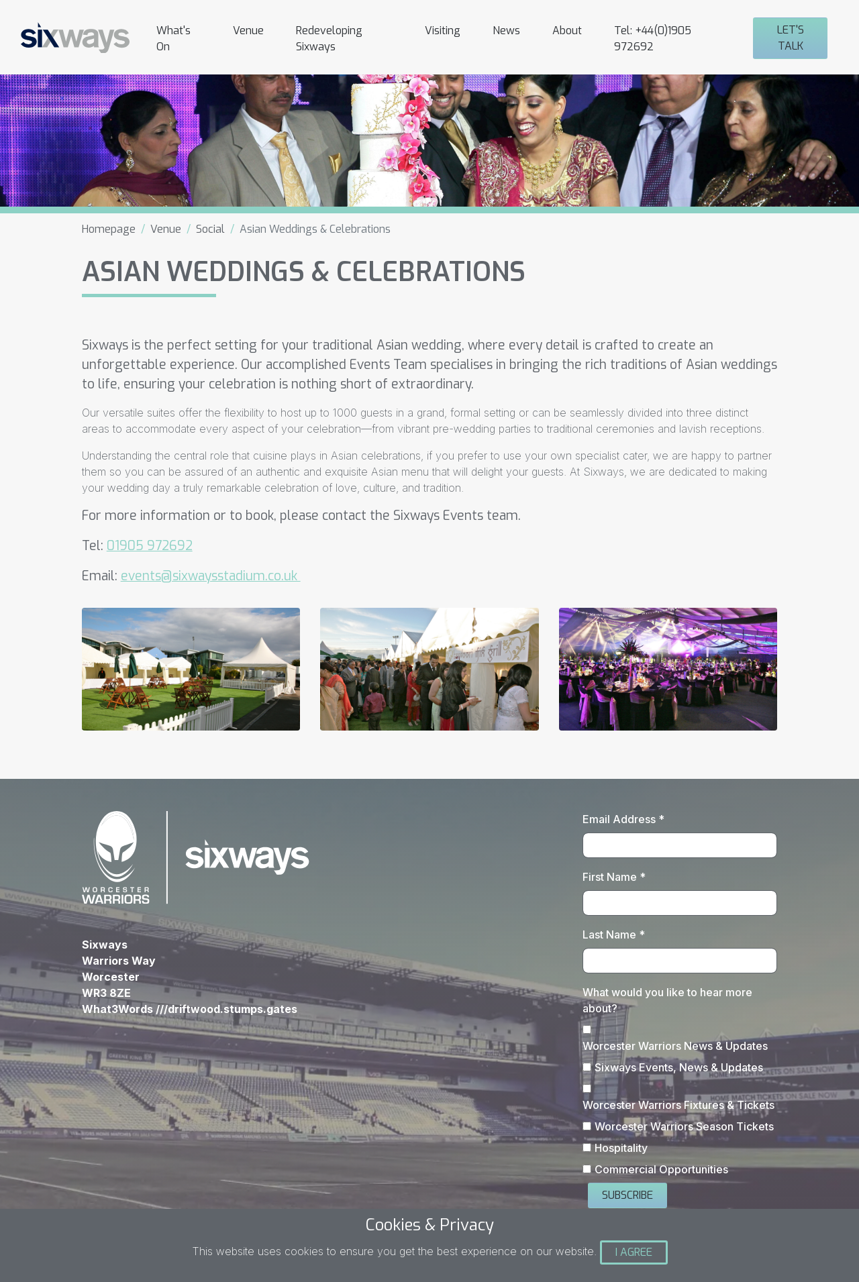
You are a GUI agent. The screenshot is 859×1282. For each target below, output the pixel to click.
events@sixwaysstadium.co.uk (211, 576)
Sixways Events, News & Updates (679, 1067)
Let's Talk (790, 38)
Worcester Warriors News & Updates (675, 1046)
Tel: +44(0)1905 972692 (652, 38)
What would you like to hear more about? (667, 1000)
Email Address (623, 819)
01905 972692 (150, 545)
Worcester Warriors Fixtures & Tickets (678, 1105)
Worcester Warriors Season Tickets (684, 1126)
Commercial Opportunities (661, 1169)
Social (210, 229)
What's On (173, 38)
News (506, 30)
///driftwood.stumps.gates (226, 1009)
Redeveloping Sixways (329, 38)
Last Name (614, 934)
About (567, 30)
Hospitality (621, 1148)
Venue (248, 30)
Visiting (442, 30)
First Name (614, 877)
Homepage (109, 229)
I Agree (633, 1252)
